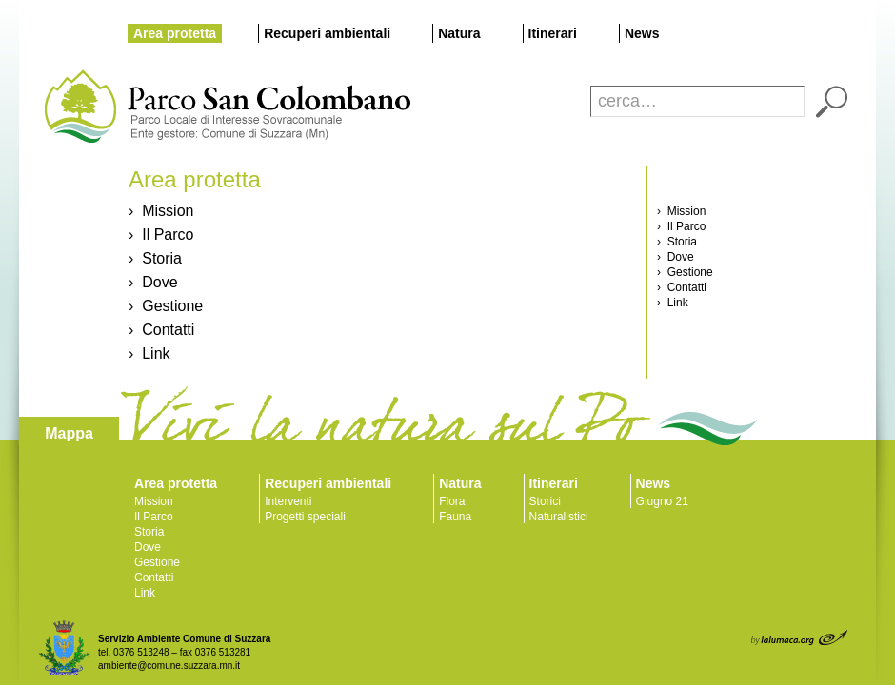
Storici (545, 501)
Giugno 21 (662, 501)
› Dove (153, 282)
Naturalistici (558, 516)
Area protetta (174, 33)
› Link (149, 353)
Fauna (455, 516)
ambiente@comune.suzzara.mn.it (169, 665)
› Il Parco (161, 234)
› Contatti (161, 330)
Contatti (153, 577)
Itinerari (552, 33)
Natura (459, 33)
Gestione (157, 562)
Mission (153, 501)
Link (144, 592)
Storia (149, 531)
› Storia (155, 258)
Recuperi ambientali (327, 33)
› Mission (161, 211)
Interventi (288, 501)
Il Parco (153, 516)
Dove (147, 547)
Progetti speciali (305, 516)
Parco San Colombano (78, 107)
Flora (452, 501)
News (642, 33)
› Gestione (166, 306)
